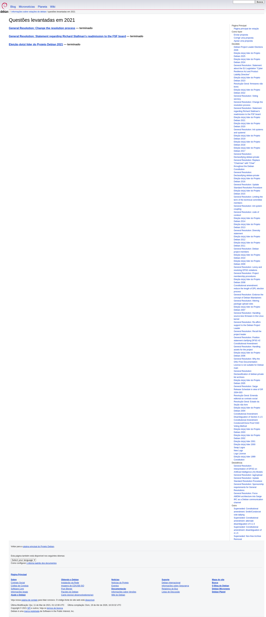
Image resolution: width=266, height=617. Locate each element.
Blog (13, 6)
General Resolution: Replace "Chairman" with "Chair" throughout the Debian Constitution (247, 165)
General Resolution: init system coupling (248, 207)
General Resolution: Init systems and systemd (248, 131)
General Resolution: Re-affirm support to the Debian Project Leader (247, 325)
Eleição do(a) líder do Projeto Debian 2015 (247, 192)
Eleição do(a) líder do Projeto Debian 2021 (247, 119)
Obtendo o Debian (70, 579)
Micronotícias (27, 6)
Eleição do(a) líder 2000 (244, 444)
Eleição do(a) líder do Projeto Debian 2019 (247, 137)
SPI (29, 608)
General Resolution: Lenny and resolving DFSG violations (248, 268)
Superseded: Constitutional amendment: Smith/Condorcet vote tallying (247, 511)
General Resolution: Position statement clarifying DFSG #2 (247, 339)
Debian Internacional (171, 583)
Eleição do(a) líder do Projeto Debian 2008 (247, 281)
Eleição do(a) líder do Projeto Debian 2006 (247, 354)
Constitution (239, 460)
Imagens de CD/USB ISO (72, 586)
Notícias (115, 579)
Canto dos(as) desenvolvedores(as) (77, 595)
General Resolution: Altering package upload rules (246, 302)
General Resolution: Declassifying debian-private (246, 155)
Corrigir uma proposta (243, 38)
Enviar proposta (241, 35)
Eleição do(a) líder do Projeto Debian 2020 (247, 125)
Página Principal (19, 574)
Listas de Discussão (171, 592)
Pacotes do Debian (69, 592)
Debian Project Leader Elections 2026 (248, 48)
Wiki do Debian (118, 595)
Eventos (115, 586)
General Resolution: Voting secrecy (246, 97)
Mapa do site (218, 579)
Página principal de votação (246, 29)
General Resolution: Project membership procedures (246, 275)
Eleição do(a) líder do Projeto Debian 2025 (247, 54)
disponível (89, 600)
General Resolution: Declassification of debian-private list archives (249, 374)
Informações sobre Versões (123, 592)
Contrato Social (18, 583)
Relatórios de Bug (170, 589)
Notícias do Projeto (120, 583)
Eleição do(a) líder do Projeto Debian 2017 (247, 149)
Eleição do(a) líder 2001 (244, 441)
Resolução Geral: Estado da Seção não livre (246, 403)
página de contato (29, 600)
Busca (215, 583)
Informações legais (19, 592)
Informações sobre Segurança (175, 586)
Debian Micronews (221, 589)
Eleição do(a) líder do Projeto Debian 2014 (247, 219)
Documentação (118, 589)
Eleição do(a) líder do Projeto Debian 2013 (247, 226)
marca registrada (31, 611)
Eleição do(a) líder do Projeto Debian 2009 (247, 262)
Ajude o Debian (18, 595)
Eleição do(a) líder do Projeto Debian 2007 (247, 308)
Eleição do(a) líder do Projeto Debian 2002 (247, 437)
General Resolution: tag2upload (248, 475)
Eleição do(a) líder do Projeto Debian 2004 (247, 409)
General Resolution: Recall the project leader (247, 333)
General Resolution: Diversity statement (247, 232)
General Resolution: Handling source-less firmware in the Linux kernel (248, 316)
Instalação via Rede (70, 583)
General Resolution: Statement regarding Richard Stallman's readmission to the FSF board (248, 111)
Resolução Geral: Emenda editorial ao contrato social (246, 397)
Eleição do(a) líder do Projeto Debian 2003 (247, 430)
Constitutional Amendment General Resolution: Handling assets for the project (247, 346)
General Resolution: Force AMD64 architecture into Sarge (248, 495)
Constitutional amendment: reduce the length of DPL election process (249, 288)
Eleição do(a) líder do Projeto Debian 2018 (247, 143)
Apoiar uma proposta (243, 41)
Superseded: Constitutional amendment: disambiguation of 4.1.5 (248, 530)
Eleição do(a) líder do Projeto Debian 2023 (247, 79)
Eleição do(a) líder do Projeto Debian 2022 (247, 91)
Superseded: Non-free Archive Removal (247, 537)
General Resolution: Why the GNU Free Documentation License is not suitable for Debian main (249, 363)
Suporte (165, 579)
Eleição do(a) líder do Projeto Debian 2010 (247, 256)
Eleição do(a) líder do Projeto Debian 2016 (247, 180)
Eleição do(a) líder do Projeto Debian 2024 (247, 61)
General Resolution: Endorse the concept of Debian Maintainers (248, 296)
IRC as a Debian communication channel (248, 501)
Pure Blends (66, 589)
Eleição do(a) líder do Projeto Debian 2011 (247, 244)
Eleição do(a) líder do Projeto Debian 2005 (247, 381)
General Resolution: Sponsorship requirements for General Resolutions (249, 487)
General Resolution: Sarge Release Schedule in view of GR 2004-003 (248, 389)
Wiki (52, 6)
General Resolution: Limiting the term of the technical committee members (248, 200)
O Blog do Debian (220, 586)
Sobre (14, 579)
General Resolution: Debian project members (246, 250)
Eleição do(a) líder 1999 (244, 456)
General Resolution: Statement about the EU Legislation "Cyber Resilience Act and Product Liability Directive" (248, 70)
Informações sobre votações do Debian (28, 12)
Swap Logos (239, 447)
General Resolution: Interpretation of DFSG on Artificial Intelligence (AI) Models (248, 469)
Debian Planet (218, 592)
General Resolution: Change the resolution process (248, 103)
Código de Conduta (19, 586)
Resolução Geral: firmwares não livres (248, 85)
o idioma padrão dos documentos (41, 563)
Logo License (240, 453)
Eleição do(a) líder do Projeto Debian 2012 (247, 238)
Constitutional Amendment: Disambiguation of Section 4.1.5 (248, 415)
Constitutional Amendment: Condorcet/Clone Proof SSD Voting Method (246, 423)
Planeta (42, 6)
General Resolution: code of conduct (246, 213)
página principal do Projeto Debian (38, 546)
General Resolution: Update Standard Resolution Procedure (248, 186)
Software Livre (17, 589)
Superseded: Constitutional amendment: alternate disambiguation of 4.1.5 (246, 521)
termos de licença (55, 608)
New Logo (238, 450)
